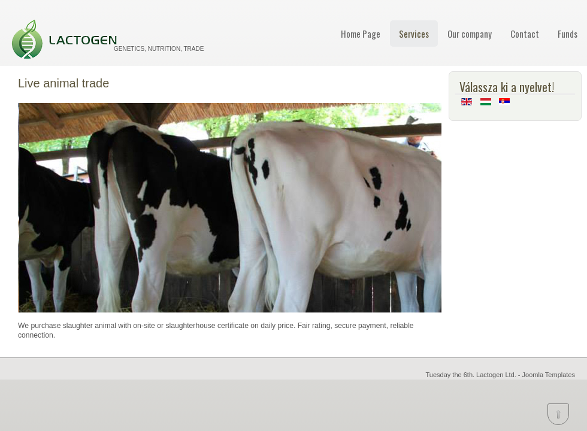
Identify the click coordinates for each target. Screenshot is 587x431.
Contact (524, 33)
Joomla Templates (548, 374)
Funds (567, 33)
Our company (469, 33)
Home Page (360, 33)
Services (414, 33)
